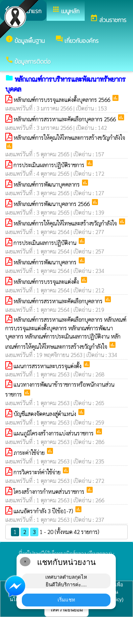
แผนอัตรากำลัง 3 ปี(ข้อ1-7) (44, 510)
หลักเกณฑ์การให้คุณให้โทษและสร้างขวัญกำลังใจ (66, 223)
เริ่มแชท (66, 599)
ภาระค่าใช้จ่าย (30, 452)
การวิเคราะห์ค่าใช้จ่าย (38, 472)
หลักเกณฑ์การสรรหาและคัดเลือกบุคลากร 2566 (65, 119)
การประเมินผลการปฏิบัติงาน (46, 242)
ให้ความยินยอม (66, 609)
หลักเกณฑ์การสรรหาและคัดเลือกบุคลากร (59, 301)
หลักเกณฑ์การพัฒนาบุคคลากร (47, 184)
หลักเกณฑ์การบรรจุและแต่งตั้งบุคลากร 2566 (62, 99)
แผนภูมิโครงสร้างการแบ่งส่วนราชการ (54, 433)
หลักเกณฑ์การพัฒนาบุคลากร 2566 (52, 203)
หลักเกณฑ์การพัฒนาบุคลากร (46, 262)
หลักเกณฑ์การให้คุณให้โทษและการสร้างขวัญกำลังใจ (69, 137)
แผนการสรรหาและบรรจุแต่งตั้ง (48, 365)
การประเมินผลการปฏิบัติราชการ (50, 164)
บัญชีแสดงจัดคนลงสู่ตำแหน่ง (45, 413)
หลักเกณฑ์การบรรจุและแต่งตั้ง (47, 281)
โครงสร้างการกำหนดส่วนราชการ (50, 491)
